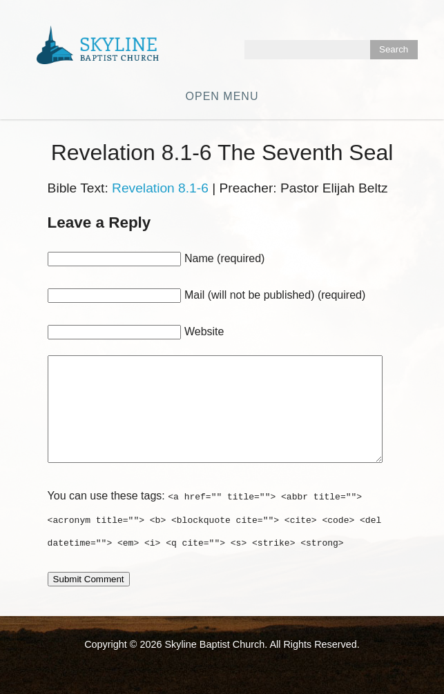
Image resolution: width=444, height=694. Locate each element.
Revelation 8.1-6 (160, 188)
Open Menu (222, 96)
